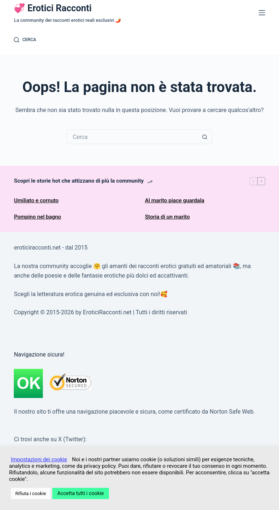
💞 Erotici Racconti (53, 8)
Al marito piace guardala (174, 200)
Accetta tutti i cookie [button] (80, 493)
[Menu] (262, 12)
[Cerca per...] (132, 137)
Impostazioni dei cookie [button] (39, 459)
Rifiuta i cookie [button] (30, 493)
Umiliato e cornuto (36, 200)
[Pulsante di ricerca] (205, 137)
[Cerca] (25, 40)
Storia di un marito (167, 217)
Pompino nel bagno (37, 217)
